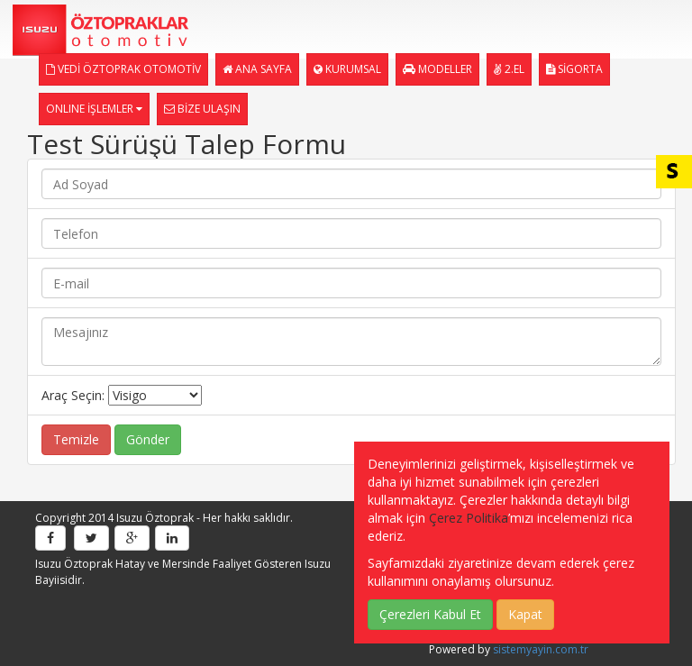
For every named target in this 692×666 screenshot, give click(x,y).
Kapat (525, 614)
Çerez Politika (468, 517)
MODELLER (437, 69)
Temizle (76, 439)
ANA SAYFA (257, 69)
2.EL (509, 69)
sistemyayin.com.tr (540, 649)
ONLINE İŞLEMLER (94, 108)
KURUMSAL (347, 69)
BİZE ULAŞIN (202, 108)
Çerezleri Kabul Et (430, 614)
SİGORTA (574, 69)
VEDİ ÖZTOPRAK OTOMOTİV (123, 69)
